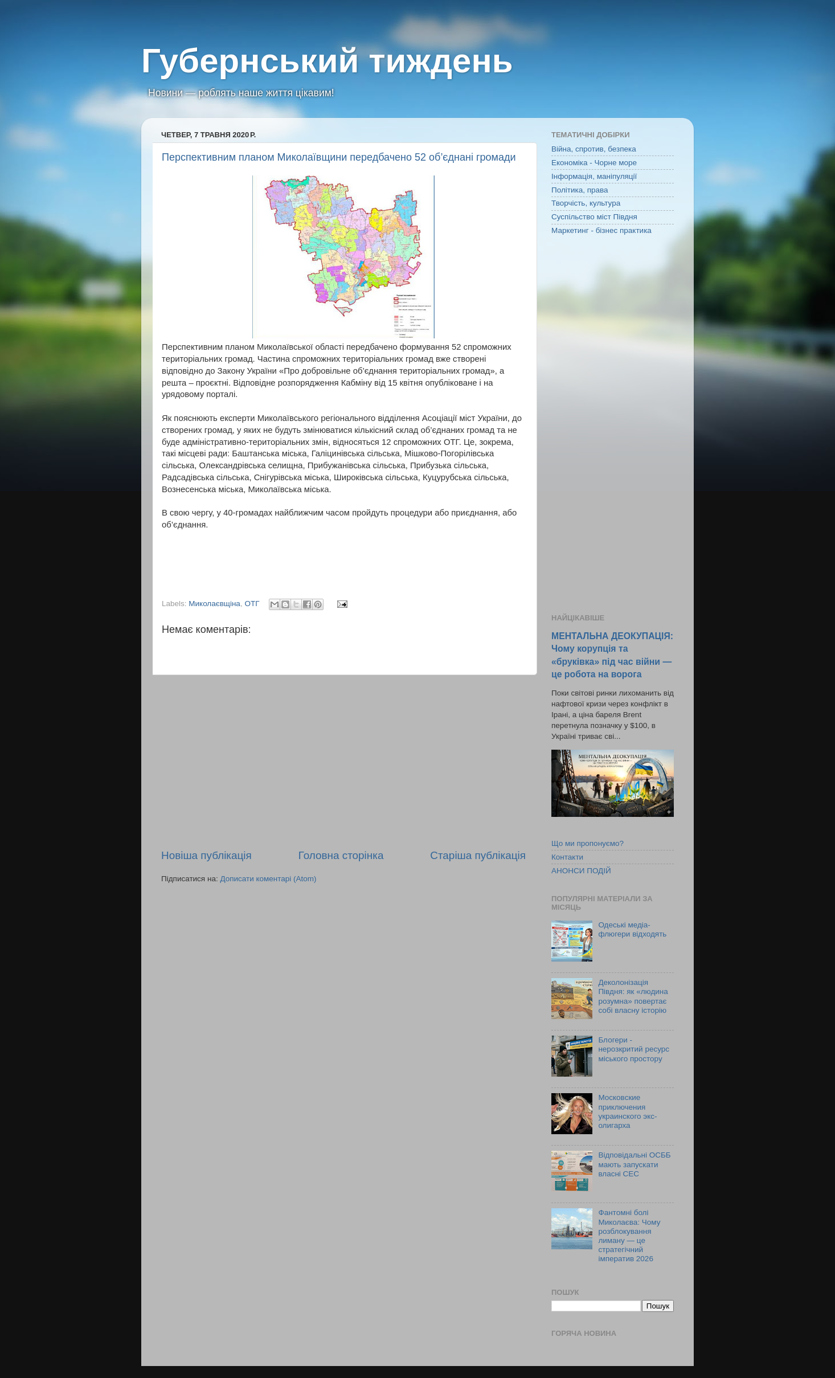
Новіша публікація (206, 855)
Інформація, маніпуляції (594, 176)
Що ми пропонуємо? (587, 843)
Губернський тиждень (327, 61)
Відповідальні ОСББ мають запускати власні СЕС (634, 1164)
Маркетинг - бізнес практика (601, 230)
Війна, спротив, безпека (593, 149)
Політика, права (579, 190)
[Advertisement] (343, 761)
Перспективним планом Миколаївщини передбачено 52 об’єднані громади (338, 157)
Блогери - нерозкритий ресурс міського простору (633, 1049)
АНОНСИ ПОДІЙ (581, 870)
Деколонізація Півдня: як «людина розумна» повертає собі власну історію (633, 996)
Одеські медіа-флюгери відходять (632, 929)
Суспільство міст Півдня (594, 216)
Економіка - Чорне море (594, 162)
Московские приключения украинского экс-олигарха (627, 1111)
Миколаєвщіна (214, 603)
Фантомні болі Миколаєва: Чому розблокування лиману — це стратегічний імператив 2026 (629, 1235)
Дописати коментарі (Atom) (268, 878)
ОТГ (251, 603)
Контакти (567, 857)
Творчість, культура (585, 203)
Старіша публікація (478, 855)
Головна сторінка (341, 855)
